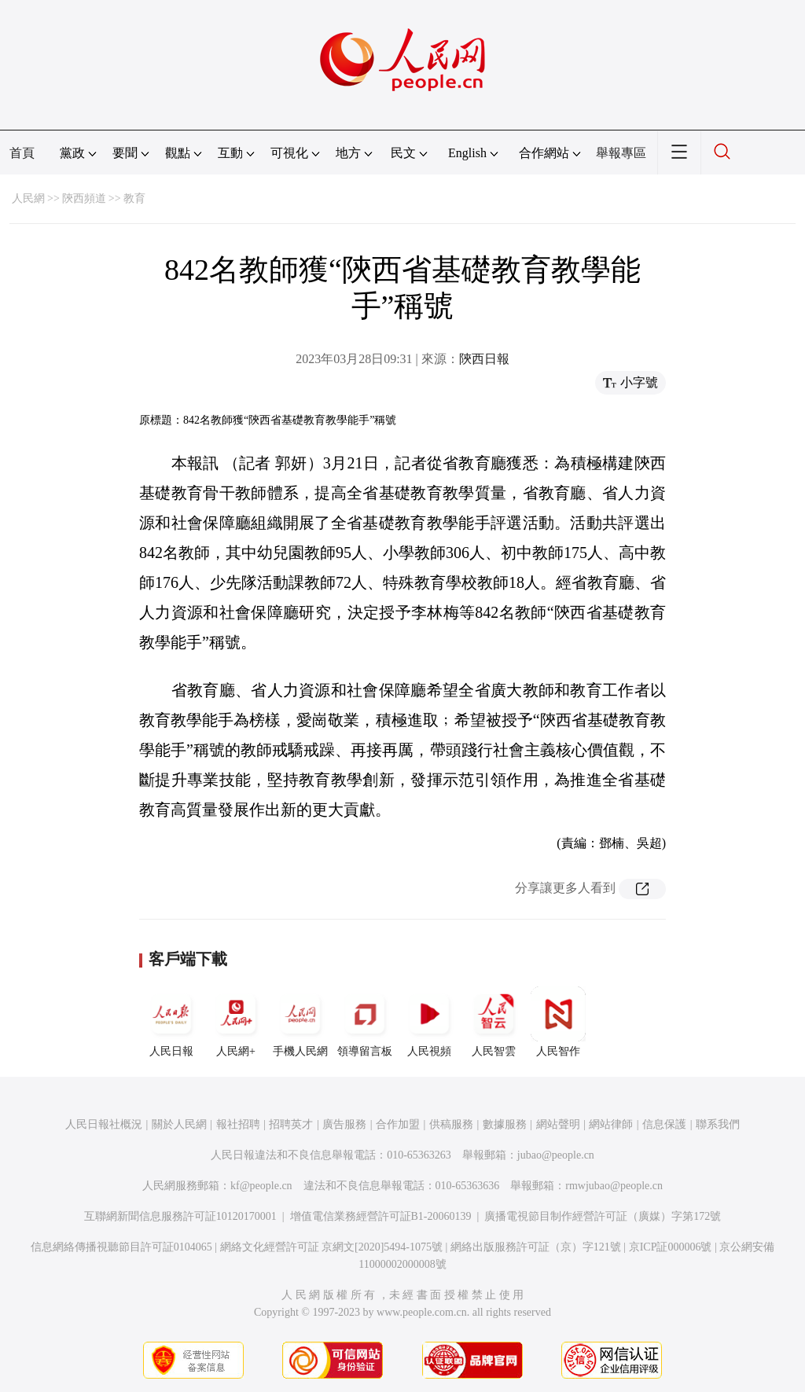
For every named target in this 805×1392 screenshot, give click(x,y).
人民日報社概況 (103, 1124)
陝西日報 (484, 358)
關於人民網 (179, 1124)
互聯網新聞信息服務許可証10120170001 (180, 1216)
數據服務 (505, 1124)
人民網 (28, 198)
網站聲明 (558, 1124)
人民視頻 (429, 1021)
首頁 (22, 153)
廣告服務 (344, 1124)
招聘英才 (291, 1124)
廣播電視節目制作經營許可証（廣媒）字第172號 (602, 1216)
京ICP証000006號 (670, 1247)
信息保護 (664, 1124)
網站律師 (611, 1124)
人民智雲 (493, 1021)
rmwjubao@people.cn (614, 1186)
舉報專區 (621, 153)
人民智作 (558, 1021)
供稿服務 (451, 1124)
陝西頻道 (84, 198)
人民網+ (235, 1021)
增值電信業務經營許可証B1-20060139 (381, 1216)
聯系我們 (718, 1124)
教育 (134, 198)
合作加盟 (398, 1124)
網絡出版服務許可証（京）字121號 (535, 1247)
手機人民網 (300, 1021)
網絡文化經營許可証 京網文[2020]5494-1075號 (331, 1247)
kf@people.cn (261, 1186)
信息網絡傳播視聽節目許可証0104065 (121, 1247)
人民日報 (171, 1021)
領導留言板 (364, 1021)
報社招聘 (238, 1124)
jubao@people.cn (555, 1155)
